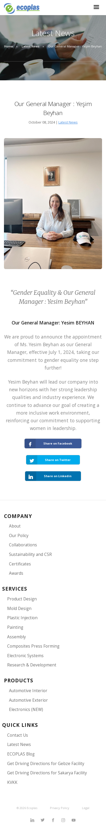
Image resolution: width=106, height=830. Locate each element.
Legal (85, 808)
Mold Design (19, 608)
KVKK (12, 782)
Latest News (30, 46)
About (15, 526)
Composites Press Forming (33, 646)
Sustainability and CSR (30, 554)
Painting (15, 627)
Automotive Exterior (28, 700)
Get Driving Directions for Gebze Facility (45, 763)
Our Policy (19, 535)
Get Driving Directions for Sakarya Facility (47, 773)
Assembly (16, 637)
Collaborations (23, 545)
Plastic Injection (22, 618)
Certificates (20, 564)
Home (8, 46)
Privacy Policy (59, 808)
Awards (16, 573)
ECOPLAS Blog (21, 754)
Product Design (22, 599)
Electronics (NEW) (26, 709)
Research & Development (31, 665)
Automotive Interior (28, 690)
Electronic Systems (25, 655)
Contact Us (17, 735)
